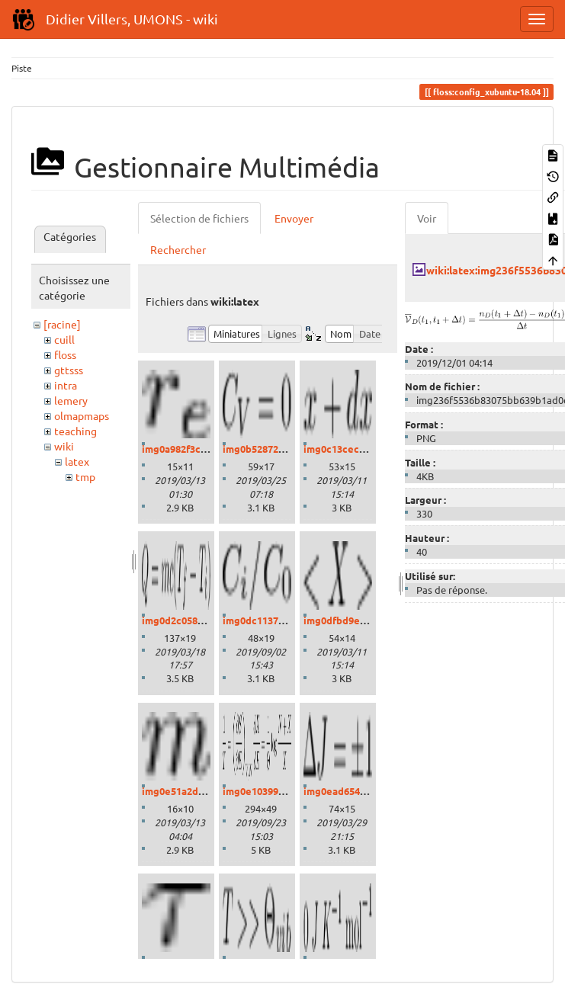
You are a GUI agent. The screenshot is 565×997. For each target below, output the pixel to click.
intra (65, 385)
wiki (64, 446)
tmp (85, 476)
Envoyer (293, 218)
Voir (426, 218)
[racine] (62, 324)
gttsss (68, 370)
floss (65, 354)
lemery (71, 400)
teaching (75, 431)
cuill (64, 339)
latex (77, 461)
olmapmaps (81, 415)
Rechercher (178, 249)
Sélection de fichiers (199, 218)
